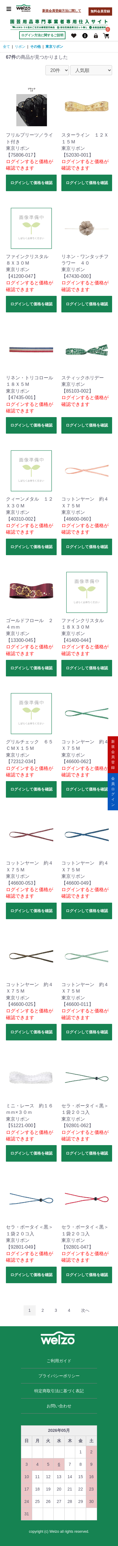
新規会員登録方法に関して (61, 10)
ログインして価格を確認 (31, 183)
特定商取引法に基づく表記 (59, 1390)
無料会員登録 (100, 11)
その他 (35, 47)
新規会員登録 (113, 754)
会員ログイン (113, 791)
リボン (20, 47)
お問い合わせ (59, 1406)
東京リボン (54, 47)
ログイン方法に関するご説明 (42, 35)
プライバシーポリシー (59, 1375)
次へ (85, 1310)
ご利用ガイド (59, 1360)
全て (6, 47)
